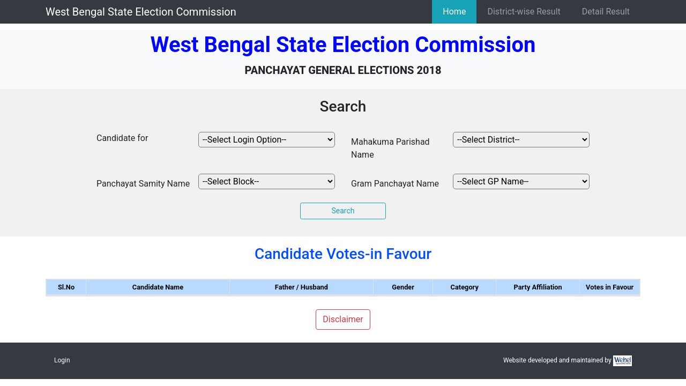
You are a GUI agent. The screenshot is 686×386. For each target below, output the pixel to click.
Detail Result (606, 11)
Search (342, 210)
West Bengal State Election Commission (141, 11)
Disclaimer (343, 319)
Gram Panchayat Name (395, 184)
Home (454, 11)
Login (62, 360)
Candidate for (122, 138)
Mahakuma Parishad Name (390, 148)
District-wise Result (523, 11)
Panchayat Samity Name (143, 184)
